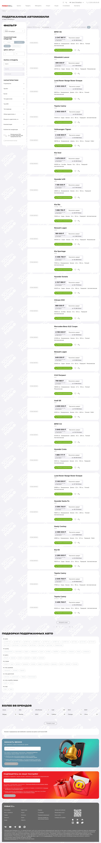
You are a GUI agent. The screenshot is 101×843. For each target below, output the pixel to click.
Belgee (10, 714)
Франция (54, 664)
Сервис (6, 815)
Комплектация (14, 124)
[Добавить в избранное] (75, 50)
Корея (40, 664)
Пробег (14, 89)
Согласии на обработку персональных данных (25, 757)
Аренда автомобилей (60, 810)
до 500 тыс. (27, 641)
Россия (46, 664)
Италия (33, 664)
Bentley (26, 714)
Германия (25, 664)
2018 (11, 689)
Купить (19, 5)
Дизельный (15, 676)
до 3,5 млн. (33, 645)
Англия (18, 664)
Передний (7, 670)
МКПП (11, 683)
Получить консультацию (63, 50)
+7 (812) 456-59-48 (93, 2)
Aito (26, 710)
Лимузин (71, 651)
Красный (26, 657)
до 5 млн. (49, 645)
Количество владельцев (14, 129)
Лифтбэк (55, 651)
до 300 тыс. (7, 641)
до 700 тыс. (46, 641)
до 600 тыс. (36, 641)
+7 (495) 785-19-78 (30, 836)
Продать (28, 5)
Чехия (61, 664)
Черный (13, 657)
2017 (5, 689)
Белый (6, 657)
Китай (6, 664)
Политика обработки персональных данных (43, 818)
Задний (22, 670)
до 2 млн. (7, 645)
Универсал (86, 651)
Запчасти (6, 817)
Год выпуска (14, 83)
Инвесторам (24, 810)
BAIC (75, 710)
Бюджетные (58, 645)
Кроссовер (18, 651)
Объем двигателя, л (14, 114)
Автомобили (7, 810)
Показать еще (50, 723)
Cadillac (59, 714)
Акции (56, 5)
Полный (15, 670)
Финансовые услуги (59, 812)
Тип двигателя (14, 99)
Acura (10, 710)
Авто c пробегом (8, 812)
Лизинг (22, 817)
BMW (42, 714)
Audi (59, 710)
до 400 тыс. (17, 641)
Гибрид (23, 676)
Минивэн (63, 651)
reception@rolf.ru (48, 836)
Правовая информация (43, 815)
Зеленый (41, 657)
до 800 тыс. (56, 641)
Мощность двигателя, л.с (14, 119)
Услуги (48, 5)
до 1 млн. (74, 641)
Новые (8, 42)
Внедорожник (8, 651)
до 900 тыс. (65, 641)
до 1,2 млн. (83, 641)
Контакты (77, 5)
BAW (91, 710)
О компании (66, 5)
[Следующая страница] (72, 627)
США (12, 664)
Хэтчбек (48, 651)
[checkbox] (5, 135)
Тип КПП (14, 104)
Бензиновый (31, 676)
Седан (26, 651)
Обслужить (38, 5)
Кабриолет (34, 651)
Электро (6, 676)
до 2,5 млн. (15, 645)
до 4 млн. (41, 645)
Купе (41, 651)
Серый (34, 657)
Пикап (78, 651)
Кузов (14, 94)
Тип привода (14, 109)
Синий (20, 657)
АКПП (5, 683)
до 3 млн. (24, 645)
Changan (75, 714)
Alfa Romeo (42, 710)
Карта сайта (58, 815)
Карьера (40, 810)
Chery (91, 714)
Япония (75, 664)
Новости (23, 820)
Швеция (68, 664)
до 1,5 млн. (92, 641)
